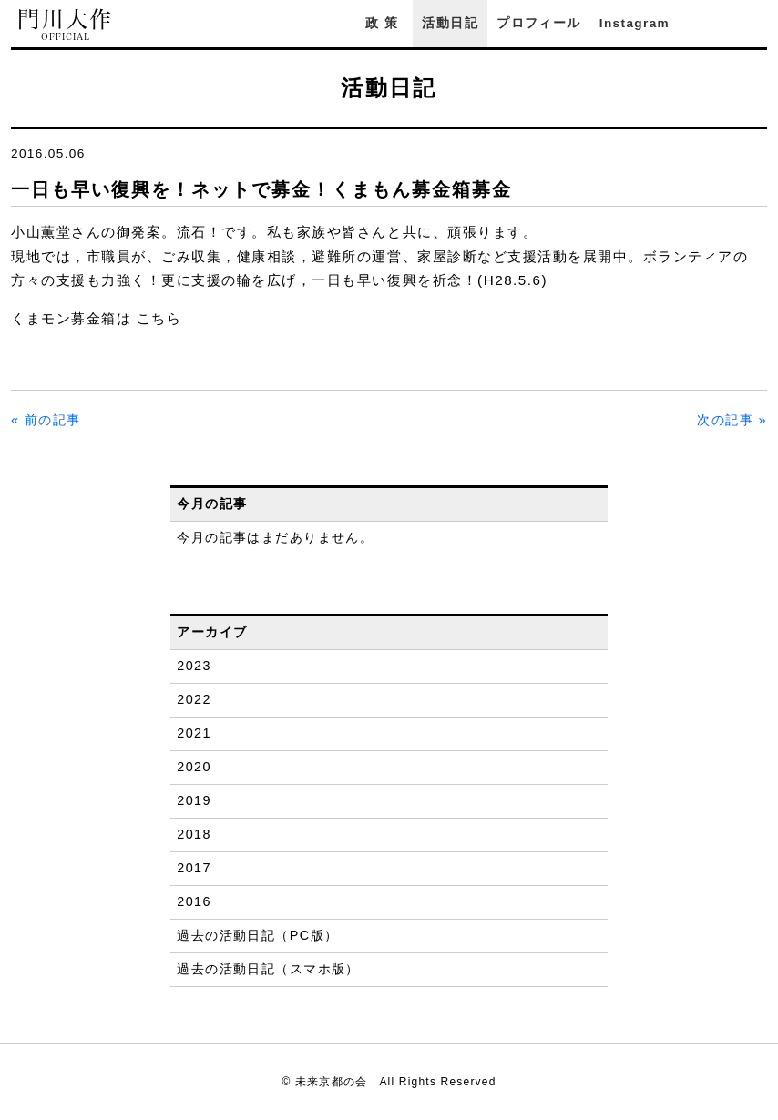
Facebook (708, 23)
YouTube (758, 23)
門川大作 (65, 25)
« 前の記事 (46, 419)
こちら (159, 318)
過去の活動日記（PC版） (257, 935)
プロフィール (538, 23)
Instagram (634, 23)
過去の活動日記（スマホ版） (268, 969)
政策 (384, 23)
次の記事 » (732, 419)
